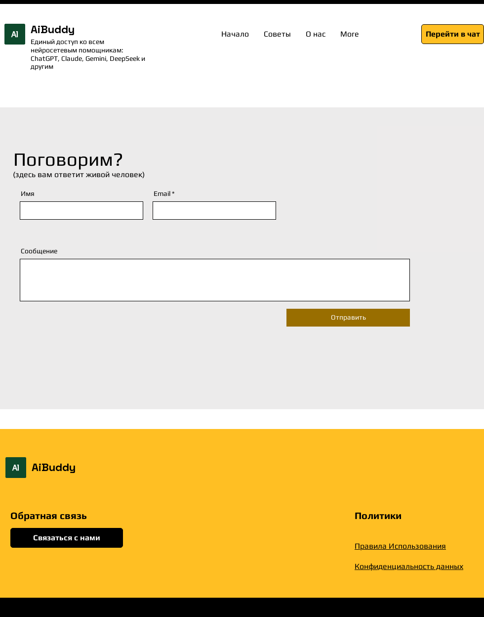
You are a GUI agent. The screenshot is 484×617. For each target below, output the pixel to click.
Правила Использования (400, 546)
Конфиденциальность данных (409, 566)
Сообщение (39, 250)
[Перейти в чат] (452, 34)
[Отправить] (348, 318)
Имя (28, 193)
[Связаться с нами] (66, 538)
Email (162, 193)
